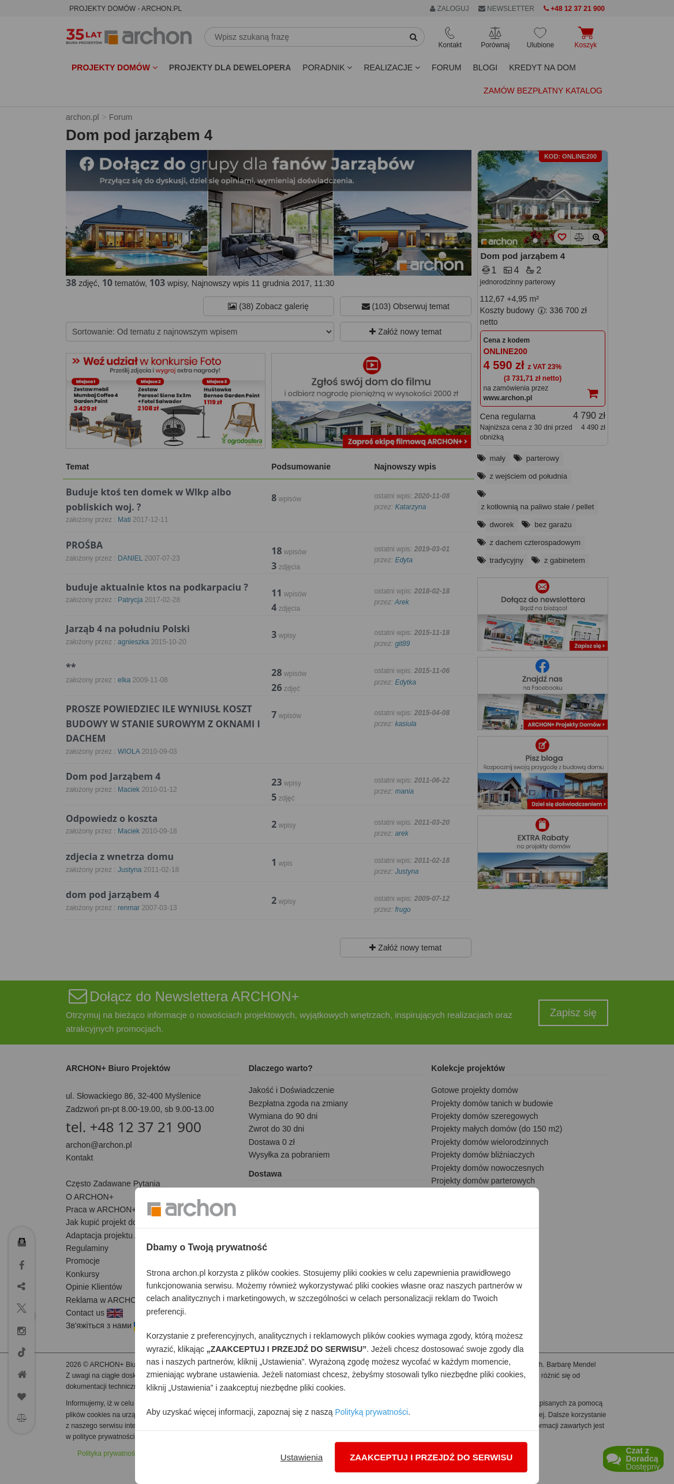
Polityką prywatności (371, 1412)
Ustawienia (301, 1457)
